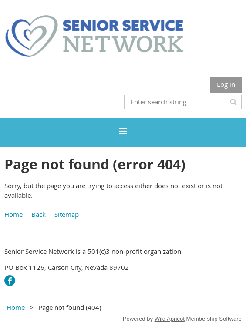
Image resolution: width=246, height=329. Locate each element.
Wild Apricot (170, 319)
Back (38, 214)
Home (13, 214)
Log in (226, 84)
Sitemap (66, 214)
